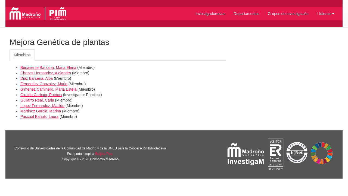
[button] (325, 13)
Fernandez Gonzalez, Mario (43, 84)
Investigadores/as (210, 13)
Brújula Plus (104, 154)
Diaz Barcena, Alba (36, 78)
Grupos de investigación (288, 13)
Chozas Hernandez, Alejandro (45, 73)
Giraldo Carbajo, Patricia (41, 95)
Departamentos (247, 13)
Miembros (22, 55)
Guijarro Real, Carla (37, 100)
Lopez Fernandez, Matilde (42, 105)
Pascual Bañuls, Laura (39, 116)
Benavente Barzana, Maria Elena (48, 67)
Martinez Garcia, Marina (40, 111)
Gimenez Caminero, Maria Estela (48, 89)
